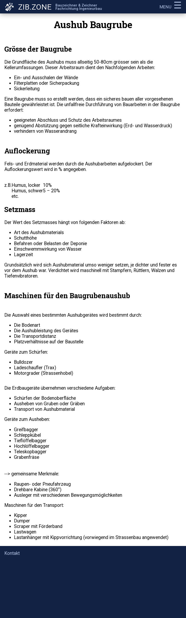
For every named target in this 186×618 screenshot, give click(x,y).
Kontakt (12, 553)
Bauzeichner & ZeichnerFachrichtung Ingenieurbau (78, 7)
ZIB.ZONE (35, 7)
